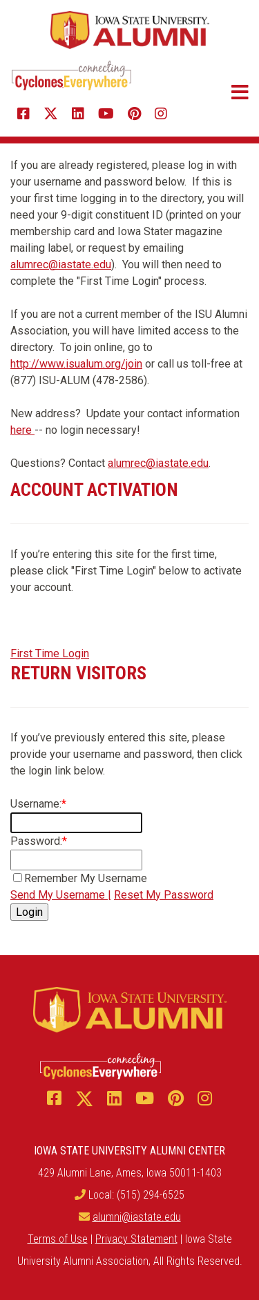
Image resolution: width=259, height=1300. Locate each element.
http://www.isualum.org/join (76, 363)
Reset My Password (163, 894)
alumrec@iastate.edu (60, 264)
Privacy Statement (136, 1239)
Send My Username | (60, 894)
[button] (229, 92)
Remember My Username (85, 878)
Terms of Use (58, 1239)
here (22, 430)
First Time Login (49, 653)
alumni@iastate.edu (137, 1216)
